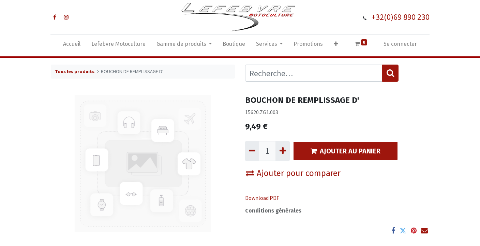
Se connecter (400, 44)
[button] (336, 45)
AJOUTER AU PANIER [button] (345, 151)
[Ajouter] (282, 151)
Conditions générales (273, 210)
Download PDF (262, 197)
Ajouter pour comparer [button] (293, 173)
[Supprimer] (252, 151)
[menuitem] (71, 45)
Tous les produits (74, 71)
